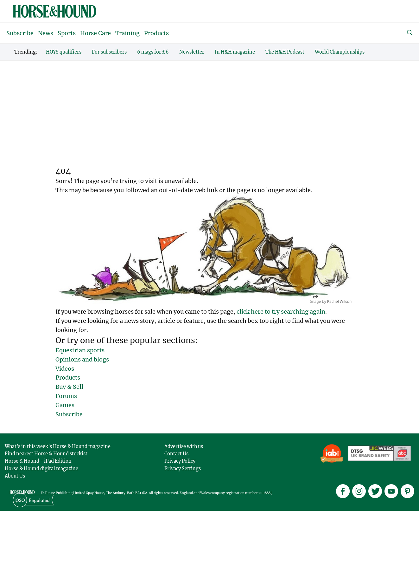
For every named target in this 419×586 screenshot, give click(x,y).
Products (156, 33)
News (45, 33)
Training (127, 33)
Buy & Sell (69, 386)
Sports (67, 33)
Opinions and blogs (82, 359)
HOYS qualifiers (63, 52)
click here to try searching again (281, 311)
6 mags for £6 (153, 52)
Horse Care (95, 33)
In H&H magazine (235, 52)
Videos (64, 368)
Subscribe (20, 33)
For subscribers (109, 52)
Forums (66, 396)
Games (64, 405)
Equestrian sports (80, 350)
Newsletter (191, 52)
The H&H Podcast (284, 52)
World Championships (340, 52)
